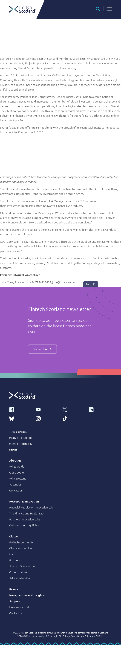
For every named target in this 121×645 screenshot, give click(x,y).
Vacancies (15, 484)
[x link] (73, 409)
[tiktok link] (73, 418)
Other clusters (18, 572)
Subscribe (42, 349)
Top (90, 284)
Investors (15, 554)
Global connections (21, 548)
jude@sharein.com (64, 282)
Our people (16, 472)
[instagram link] (47, 418)
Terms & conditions (18, 431)
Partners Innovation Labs (24, 519)
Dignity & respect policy (20, 443)
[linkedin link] (100, 409)
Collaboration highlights (24, 525)
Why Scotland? (18, 478)
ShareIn (75, 58)
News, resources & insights (26, 595)
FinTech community (21, 542)
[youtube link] (47, 409)
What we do (16, 466)
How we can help (20, 607)
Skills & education (20, 578)
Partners (14, 560)
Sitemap (13, 449)
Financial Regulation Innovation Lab (31, 507)
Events (13, 589)
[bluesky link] (20, 418)
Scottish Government (22, 566)
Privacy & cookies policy (20, 437)
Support (14, 601)
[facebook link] (20, 409)
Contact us (16, 490)
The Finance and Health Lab (26, 513)
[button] (98, 8)
